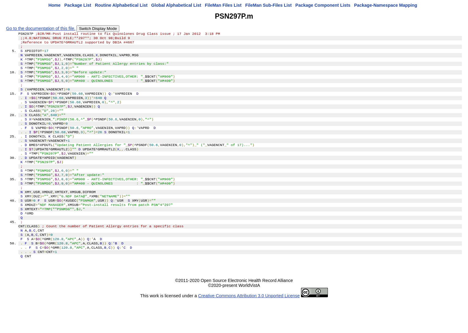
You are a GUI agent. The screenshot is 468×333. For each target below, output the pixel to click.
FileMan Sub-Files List (268, 5)
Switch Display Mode (98, 28)
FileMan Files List (223, 5)
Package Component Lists (323, 5)
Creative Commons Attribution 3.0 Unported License (249, 328)
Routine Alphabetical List (121, 5)
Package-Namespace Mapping (385, 5)
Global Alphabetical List (176, 5)
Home (54, 5)
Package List (77, 5)
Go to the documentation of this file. (40, 28)
